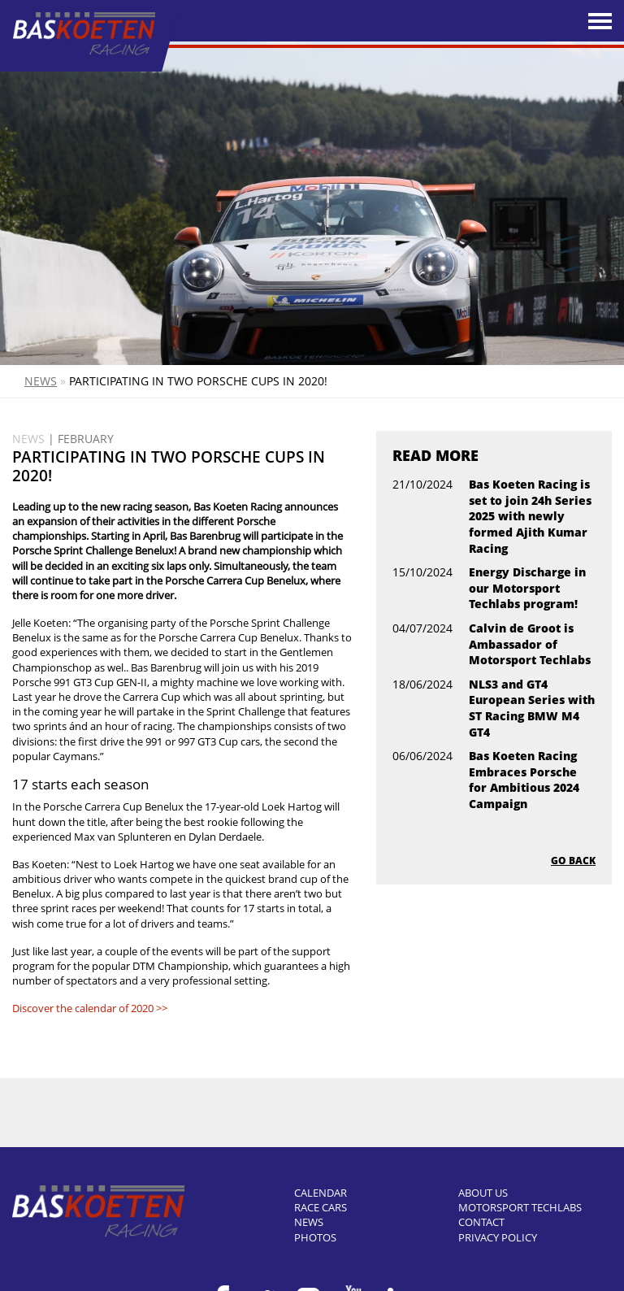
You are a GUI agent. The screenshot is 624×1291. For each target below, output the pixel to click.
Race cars (320, 1207)
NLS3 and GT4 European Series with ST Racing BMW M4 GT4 (532, 708)
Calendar (320, 1192)
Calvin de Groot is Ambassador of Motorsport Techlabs (530, 643)
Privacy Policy (497, 1237)
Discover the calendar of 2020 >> (89, 1008)
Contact (481, 1222)
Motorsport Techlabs (520, 1207)
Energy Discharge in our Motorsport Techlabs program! (527, 587)
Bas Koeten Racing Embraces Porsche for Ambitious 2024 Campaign (524, 779)
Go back (573, 860)
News (40, 381)
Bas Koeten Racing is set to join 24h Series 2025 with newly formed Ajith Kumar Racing (530, 515)
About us (483, 1192)
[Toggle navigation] (600, 21)
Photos (315, 1237)
